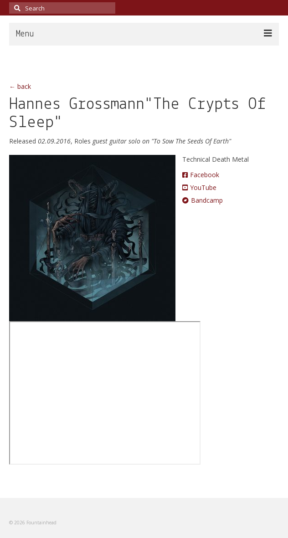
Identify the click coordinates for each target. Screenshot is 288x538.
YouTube (199, 187)
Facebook (200, 174)
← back (20, 86)
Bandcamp (202, 200)
